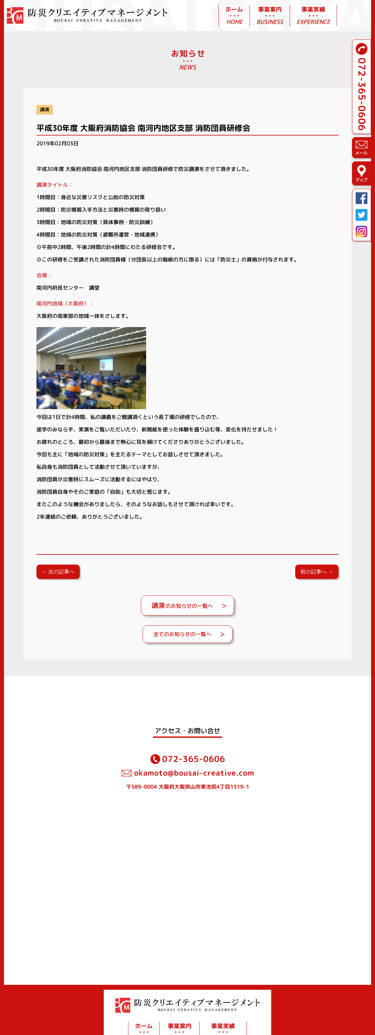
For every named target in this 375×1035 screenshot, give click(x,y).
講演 (44, 109)
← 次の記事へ (58, 571)
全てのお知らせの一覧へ (182, 634)
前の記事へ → (316, 571)
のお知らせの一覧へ (182, 605)
